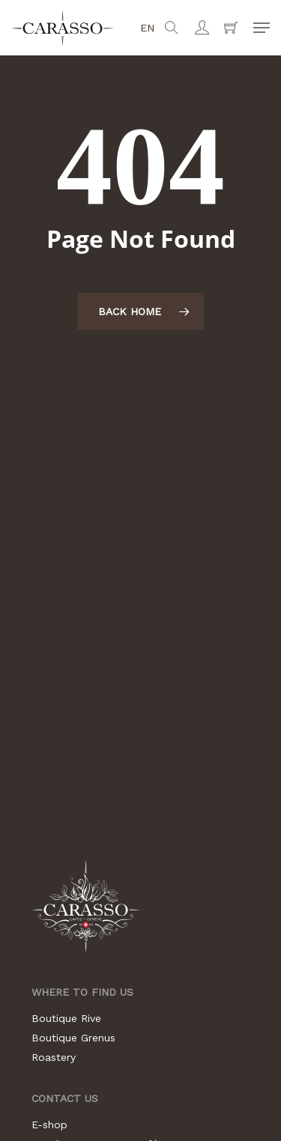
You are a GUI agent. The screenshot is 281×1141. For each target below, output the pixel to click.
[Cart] (231, 27)
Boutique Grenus (73, 1038)
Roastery (53, 1057)
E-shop (49, 1125)
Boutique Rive (66, 1018)
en (147, 28)
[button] (261, 27)
